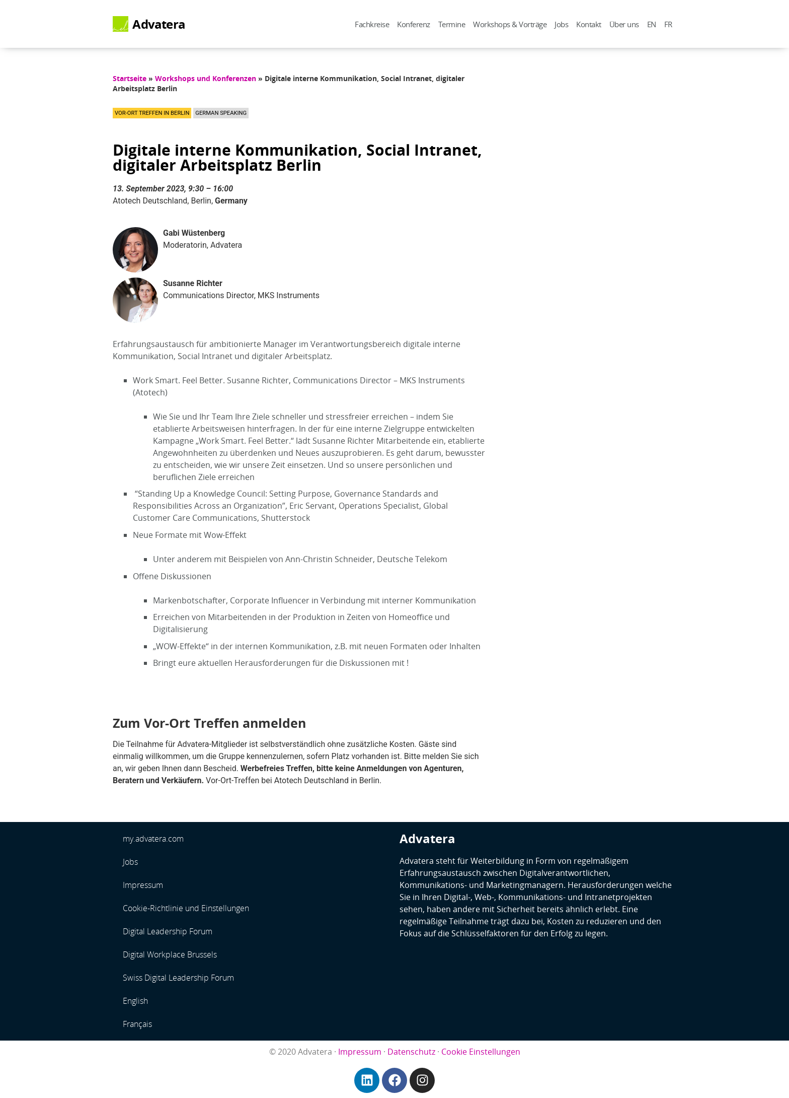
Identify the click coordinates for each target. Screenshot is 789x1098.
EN (651, 24)
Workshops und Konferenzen (205, 78)
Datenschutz (411, 1051)
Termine (451, 24)
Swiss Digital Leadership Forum (178, 977)
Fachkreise (372, 24)
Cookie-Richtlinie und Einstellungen (186, 908)
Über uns (624, 24)
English (135, 1000)
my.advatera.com (153, 838)
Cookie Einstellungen (480, 1051)
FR (668, 24)
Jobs (561, 24)
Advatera (158, 24)
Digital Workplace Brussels (170, 954)
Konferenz (413, 24)
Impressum (143, 884)
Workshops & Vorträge (509, 24)
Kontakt (588, 24)
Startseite (129, 78)
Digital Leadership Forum (167, 931)
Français (137, 1024)
